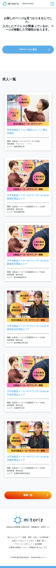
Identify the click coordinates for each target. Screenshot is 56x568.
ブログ (31, 541)
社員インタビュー (19, 541)
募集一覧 (40, 541)
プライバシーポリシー (23, 544)
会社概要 (38, 544)
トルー (43, 557)
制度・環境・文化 (30, 537)
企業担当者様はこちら (18, 547)
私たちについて (13, 537)
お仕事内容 (43, 537)
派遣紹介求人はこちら (38, 547)
